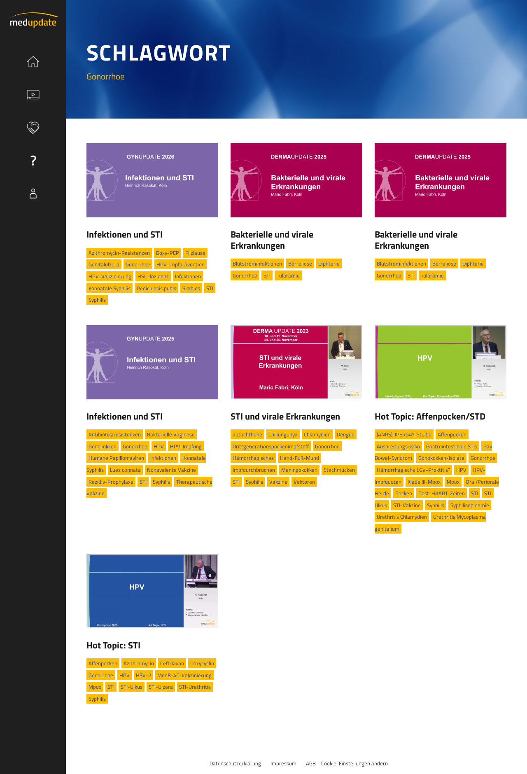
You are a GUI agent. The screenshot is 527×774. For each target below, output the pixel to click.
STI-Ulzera (161, 687)
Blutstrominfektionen (257, 263)
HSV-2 (143, 675)
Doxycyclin (202, 663)
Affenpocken (452, 434)
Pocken (403, 493)
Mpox (453, 482)
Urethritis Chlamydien (402, 517)
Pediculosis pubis (156, 288)
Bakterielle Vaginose (171, 434)
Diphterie (329, 263)
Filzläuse (195, 253)
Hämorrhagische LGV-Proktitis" (413, 470)
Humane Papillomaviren (116, 458)
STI (209, 288)
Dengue (345, 434)
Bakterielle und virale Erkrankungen (272, 239)
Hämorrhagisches (253, 458)
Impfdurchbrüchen (254, 470)
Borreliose (300, 263)
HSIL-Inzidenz (153, 276)
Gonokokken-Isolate (441, 458)
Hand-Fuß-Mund (299, 458)
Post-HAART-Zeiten (441, 493)
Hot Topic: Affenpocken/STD (430, 416)
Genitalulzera (104, 264)
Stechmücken (339, 470)
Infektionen (188, 276)
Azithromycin (139, 663)
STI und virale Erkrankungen (285, 416)
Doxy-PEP (167, 253)
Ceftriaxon (172, 663)
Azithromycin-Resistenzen (119, 253)
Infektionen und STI (124, 234)
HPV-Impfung (186, 446)
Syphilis (97, 300)
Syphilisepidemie (469, 505)
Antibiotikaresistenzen (115, 434)
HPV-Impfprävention (180, 264)
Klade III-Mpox (424, 482)
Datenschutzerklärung (235, 763)
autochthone (247, 434)
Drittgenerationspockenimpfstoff (271, 446)
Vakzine (278, 482)
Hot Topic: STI (113, 645)
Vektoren (304, 482)
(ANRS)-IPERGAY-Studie (404, 434)
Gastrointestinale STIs (451, 446)
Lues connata (125, 470)
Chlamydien (317, 434)
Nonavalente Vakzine (171, 470)
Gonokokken (103, 446)
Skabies (191, 288)
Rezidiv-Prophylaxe (111, 482)
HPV (159, 446)
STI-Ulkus (131, 687)
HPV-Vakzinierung (110, 276)
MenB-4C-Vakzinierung (184, 675)
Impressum (283, 763)
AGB (311, 763)
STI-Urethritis (195, 687)
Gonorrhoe (138, 264)
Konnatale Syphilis (110, 288)
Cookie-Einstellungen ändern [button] (354, 763)
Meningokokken (299, 470)
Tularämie (288, 275)
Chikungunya (283, 434)
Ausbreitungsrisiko (398, 446)
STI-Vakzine (407, 505)
